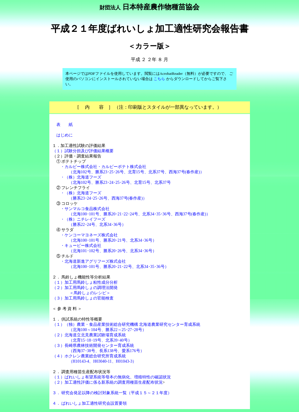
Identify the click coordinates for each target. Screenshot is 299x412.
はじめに (64, 135)
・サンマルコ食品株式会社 (84, 209)
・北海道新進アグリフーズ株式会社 (93, 261)
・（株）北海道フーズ (80, 177)
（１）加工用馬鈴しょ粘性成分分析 (85, 282)
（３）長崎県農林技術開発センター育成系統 (93, 345)
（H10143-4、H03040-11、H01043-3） (103, 361)
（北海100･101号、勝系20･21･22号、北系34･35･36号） (119, 266)
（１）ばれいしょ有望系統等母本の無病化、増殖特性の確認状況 (111, 377)
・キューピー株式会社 (80, 245)
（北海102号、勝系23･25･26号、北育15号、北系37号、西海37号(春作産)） (136, 172)
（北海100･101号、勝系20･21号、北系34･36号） (113, 240)
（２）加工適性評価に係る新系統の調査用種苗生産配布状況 (107, 382)
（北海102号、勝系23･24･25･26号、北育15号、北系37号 (120, 182)
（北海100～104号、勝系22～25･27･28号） (107, 330)
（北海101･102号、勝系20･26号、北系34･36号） (113, 251)
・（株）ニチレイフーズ (82, 219)
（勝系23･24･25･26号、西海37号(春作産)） (108, 198)
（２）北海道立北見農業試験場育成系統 (89, 335)
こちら (159, 79)
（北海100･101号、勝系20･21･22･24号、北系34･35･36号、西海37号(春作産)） (139, 214)
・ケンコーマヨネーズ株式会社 (89, 235)
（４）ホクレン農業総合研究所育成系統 (89, 356)
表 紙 (64, 124)
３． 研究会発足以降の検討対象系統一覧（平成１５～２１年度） (112, 393)
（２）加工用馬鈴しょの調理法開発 (85, 287)
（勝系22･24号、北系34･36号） (97, 224)
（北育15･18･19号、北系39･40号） (100, 340)
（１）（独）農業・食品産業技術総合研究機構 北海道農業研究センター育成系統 (126, 324)
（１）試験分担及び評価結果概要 (83, 151)
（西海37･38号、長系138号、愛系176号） (106, 351)
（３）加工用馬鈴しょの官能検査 (83, 298)
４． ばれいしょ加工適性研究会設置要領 (89, 403)
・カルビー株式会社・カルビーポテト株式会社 (103, 167)
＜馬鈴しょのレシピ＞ (89, 293)
